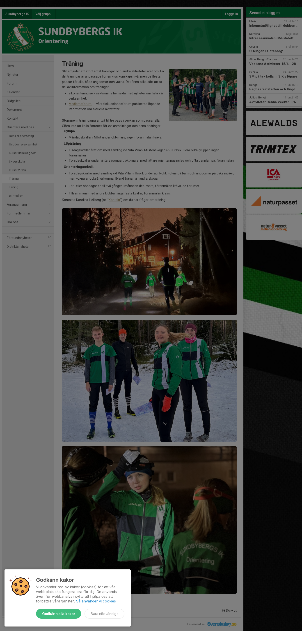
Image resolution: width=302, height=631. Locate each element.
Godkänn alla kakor (58, 613)
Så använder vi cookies (96, 601)
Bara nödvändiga (104, 613)
